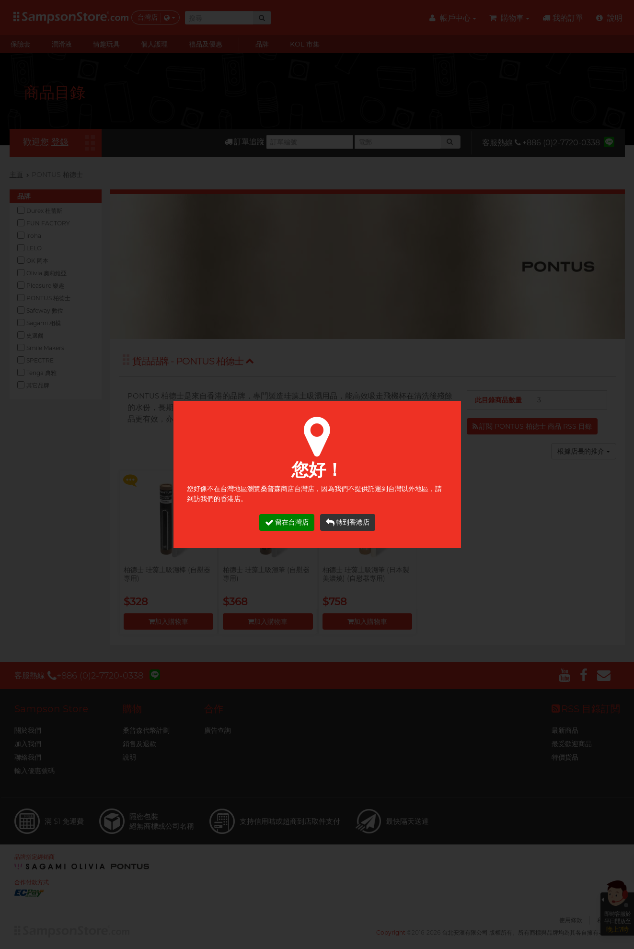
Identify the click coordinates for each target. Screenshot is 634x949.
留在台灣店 (287, 522)
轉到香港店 (347, 522)
